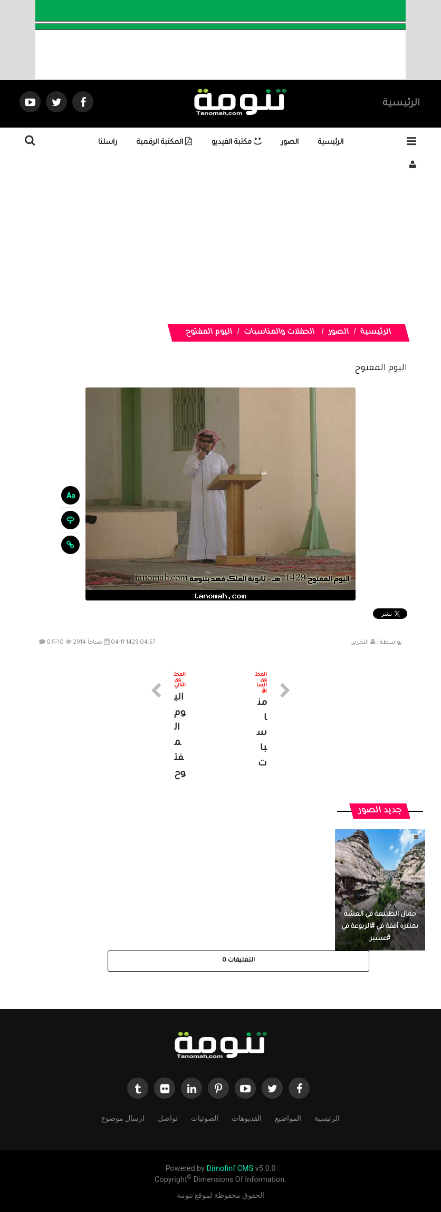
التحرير (360, 642)
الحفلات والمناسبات (279, 332)
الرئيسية (401, 104)
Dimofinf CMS (229, 1168)
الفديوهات (247, 1117)
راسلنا (107, 143)
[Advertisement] (220, 250)
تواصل (168, 1117)
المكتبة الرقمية (164, 143)
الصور (290, 143)
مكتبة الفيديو (237, 143)
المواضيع (288, 1117)
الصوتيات (204, 1117)
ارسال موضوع (123, 1117)
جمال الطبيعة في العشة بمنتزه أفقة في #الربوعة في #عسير (379, 927)
